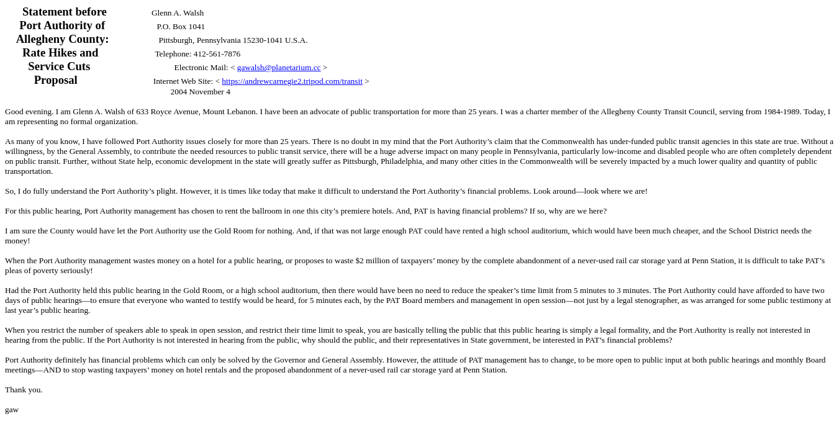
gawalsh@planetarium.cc (279, 67)
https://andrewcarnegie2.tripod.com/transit (292, 81)
